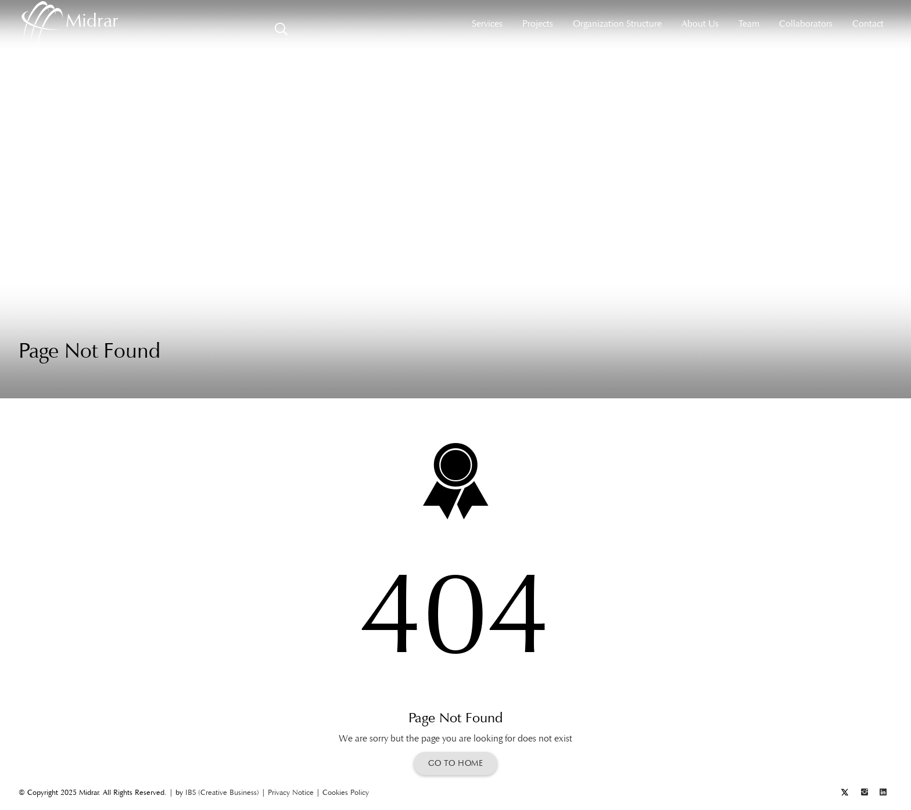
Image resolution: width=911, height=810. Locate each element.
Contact (868, 23)
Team (748, 23)
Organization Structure (617, 23)
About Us (700, 23)
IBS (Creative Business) (222, 792)
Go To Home (455, 763)
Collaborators (806, 23)
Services (487, 23)
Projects (537, 23)
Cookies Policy (345, 792)
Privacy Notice (291, 792)
